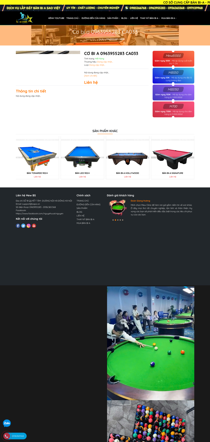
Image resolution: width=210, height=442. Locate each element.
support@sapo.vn (31, 216)
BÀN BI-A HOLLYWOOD (127, 185)
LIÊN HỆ (134, 18)
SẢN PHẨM (114, 18)
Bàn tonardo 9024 (37, 185)
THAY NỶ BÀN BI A (150, 18)
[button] (113, 232)
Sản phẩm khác (105, 143)
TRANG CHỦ (74, 18)
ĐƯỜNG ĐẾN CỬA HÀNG (93, 18)
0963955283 (35, 219)
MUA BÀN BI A (169, 18)
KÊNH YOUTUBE (56, 18)
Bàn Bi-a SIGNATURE (172, 185)
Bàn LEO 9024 (82, 185)
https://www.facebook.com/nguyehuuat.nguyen (39, 225)
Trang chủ (90, 39)
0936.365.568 (49, 219)
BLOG (125, 18)
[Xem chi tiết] (90, 75)
